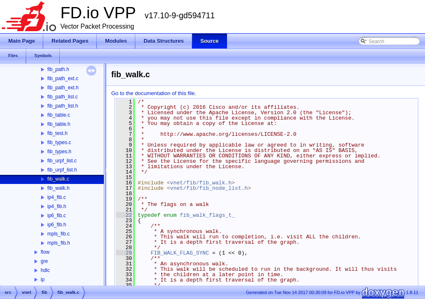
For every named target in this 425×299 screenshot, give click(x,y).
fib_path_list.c (62, 97)
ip (42, 279)
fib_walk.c (58, 179)
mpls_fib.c (58, 234)
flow (45, 252)
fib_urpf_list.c (62, 161)
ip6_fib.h (56, 225)
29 (124, 253)
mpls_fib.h (58, 243)
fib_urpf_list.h (62, 170)
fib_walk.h (58, 188)
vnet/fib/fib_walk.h (201, 182)
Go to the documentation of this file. (153, 93)
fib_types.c (59, 142)
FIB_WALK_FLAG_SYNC (180, 253)
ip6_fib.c (56, 215)
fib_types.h (59, 151)
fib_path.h (58, 69)
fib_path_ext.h (62, 88)
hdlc (45, 270)
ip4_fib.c (56, 197)
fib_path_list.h (62, 106)
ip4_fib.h (56, 206)
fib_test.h (57, 133)
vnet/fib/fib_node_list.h (209, 188)
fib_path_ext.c (62, 78)
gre (44, 261)
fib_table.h (58, 124)
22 (124, 215)
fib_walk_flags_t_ (207, 215)
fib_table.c (58, 115)
